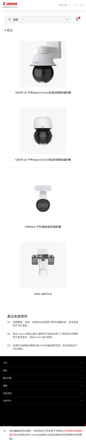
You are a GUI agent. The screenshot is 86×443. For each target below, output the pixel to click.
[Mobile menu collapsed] (81, 5)
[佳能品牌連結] (10, 5)
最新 (15, 19)
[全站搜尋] (75, 5)
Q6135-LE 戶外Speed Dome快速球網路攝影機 (43, 160)
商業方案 (63, 5)
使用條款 (70, 430)
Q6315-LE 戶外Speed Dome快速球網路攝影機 (43, 92)
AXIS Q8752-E (43, 294)
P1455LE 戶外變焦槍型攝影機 (43, 227)
